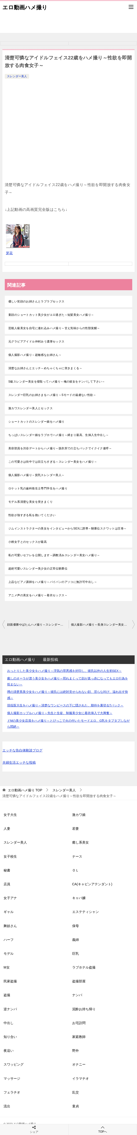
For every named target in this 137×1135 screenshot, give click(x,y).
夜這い (9, 1050)
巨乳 (75, 953)
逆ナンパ (10, 1009)
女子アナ (10, 898)
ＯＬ (75, 870)
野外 (75, 1050)
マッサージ (12, 1078)
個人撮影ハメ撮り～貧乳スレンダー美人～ (36, 475)
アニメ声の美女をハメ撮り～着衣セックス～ (37, 595)
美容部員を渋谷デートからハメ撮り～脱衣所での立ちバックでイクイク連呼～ (60, 448)
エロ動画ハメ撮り (24, 7)
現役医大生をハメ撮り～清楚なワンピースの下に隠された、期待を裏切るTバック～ (65, 705)
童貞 (75, 1106)
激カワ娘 (79, 815)
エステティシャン (85, 912)
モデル (9, 953)
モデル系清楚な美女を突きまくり (30, 501)
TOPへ (103, 1129)
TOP (25, 790)
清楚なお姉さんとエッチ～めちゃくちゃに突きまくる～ (45, 368)
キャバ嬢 (79, 898)
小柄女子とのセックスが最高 (27, 542)
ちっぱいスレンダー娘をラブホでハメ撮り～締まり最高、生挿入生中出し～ (58, 435)
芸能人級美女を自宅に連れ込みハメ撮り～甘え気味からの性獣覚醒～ (54, 328)
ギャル (9, 912)
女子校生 (10, 856)
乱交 (75, 1092)
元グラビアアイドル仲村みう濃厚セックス (36, 341)
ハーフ (9, 940)
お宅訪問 (79, 1023)
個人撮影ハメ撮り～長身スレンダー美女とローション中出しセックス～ (103, 624)
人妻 (7, 828)
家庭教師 (79, 1037)
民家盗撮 (10, 981)
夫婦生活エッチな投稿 (19, 762)
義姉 (75, 940)
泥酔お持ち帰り (84, 1009)
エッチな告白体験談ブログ (22, 750)
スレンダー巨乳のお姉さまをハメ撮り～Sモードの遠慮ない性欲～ (52, 395)
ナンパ (77, 995)
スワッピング (14, 1064)
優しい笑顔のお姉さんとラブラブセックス (36, 301)
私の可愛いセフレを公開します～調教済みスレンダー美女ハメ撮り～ (54, 555)
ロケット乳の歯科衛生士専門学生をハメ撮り (37, 488)
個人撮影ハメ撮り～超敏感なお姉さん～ (34, 355)
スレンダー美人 (17, 76)
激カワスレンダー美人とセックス (30, 408)
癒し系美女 (80, 842)
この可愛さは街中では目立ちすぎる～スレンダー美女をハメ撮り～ (52, 461)
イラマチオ (80, 1078)
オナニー (79, 1064)
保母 (75, 926)
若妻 (75, 828)
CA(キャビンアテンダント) (92, 884)
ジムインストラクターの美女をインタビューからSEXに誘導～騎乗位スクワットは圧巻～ (67, 528)
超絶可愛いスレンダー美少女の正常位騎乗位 (37, 568)
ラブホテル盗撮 (84, 967)
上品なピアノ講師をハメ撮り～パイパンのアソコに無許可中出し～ (52, 582)
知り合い (10, 1037)
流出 (7, 1106)
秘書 (7, 870)
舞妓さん (10, 926)
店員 (7, 884)
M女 (7, 967)
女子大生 (10, 815)
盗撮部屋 (79, 981)
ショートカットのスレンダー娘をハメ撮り (36, 421)
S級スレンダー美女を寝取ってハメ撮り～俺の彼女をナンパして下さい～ (56, 381)
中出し (9, 1023)
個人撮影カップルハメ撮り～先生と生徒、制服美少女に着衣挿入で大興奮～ (59, 713)
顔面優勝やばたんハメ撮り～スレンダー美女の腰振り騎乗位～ (38, 624)
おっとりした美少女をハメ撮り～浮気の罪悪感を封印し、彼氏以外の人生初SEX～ (64, 671)
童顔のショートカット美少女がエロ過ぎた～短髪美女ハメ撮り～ (51, 314)
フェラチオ (12, 1092)
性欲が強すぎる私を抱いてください (32, 515)
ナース (77, 856)
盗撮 (7, 995)
